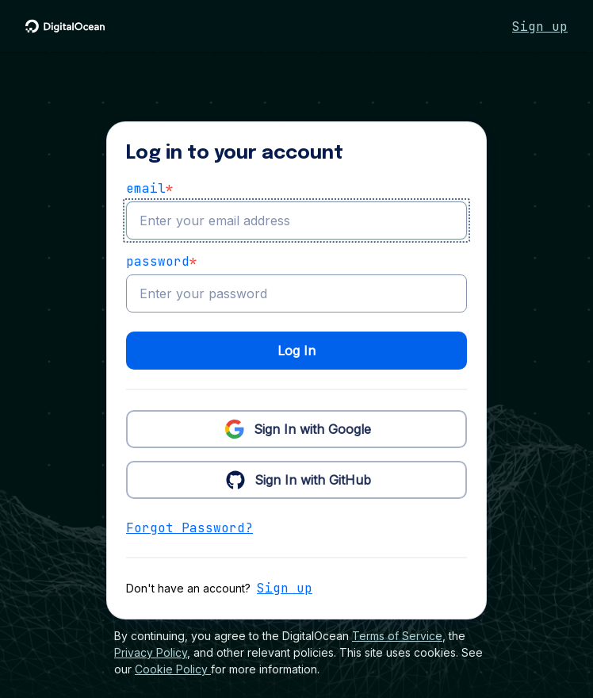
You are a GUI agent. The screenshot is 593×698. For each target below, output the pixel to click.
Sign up (540, 26)
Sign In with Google (296, 428)
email (150, 188)
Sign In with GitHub (297, 479)
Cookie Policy (173, 669)
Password (161, 261)
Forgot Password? (189, 528)
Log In (296, 351)
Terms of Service (397, 635)
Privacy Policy (150, 652)
